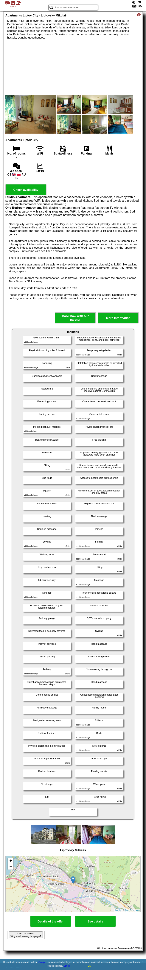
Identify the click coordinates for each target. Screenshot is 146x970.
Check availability (25, 189)
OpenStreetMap (132, 910)
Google (42, 962)
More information (118, 318)
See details (95, 921)
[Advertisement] (73, 67)
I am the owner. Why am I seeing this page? (25, 935)
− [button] (11, 867)
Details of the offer (51, 921)
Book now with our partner (75, 317)
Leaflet (118, 910)
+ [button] (11, 861)
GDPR (66, 966)
